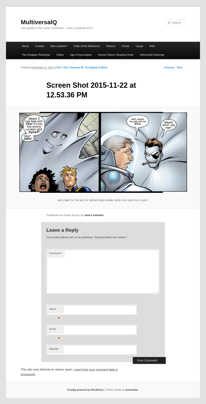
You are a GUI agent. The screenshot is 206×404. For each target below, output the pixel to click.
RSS (152, 46)
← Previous (168, 67)
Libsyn (139, 46)
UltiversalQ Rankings (152, 54)
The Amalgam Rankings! (36, 54)
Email (54, 330)
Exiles (60, 54)
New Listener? (58, 46)
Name (54, 310)
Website (54, 348)
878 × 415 (62, 67)
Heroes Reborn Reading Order (116, 54)
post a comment (94, 215)
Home (25, 46)
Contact (39, 46)
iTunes (125, 46)
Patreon (110, 46)
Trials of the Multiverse (87, 46)
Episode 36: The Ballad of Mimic (89, 67)
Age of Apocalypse (81, 54)
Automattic (132, 389)
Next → (181, 67)
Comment (55, 253)
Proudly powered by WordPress (85, 389)
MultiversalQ (39, 22)
